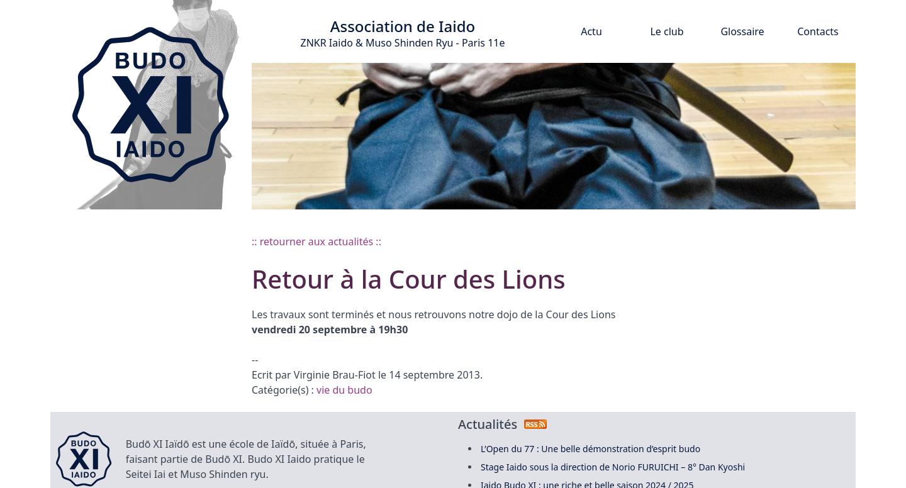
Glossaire (742, 31)
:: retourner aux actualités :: (316, 241)
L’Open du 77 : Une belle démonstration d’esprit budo (590, 449)
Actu (591, 31)
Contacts (818, 31)
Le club (666, 31)
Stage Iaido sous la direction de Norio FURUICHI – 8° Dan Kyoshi (613, 467)
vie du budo (344, 390)
